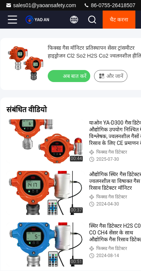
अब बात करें (69, 75)
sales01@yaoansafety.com (41, 5)
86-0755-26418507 (109, 5)
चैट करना (119, 20)
